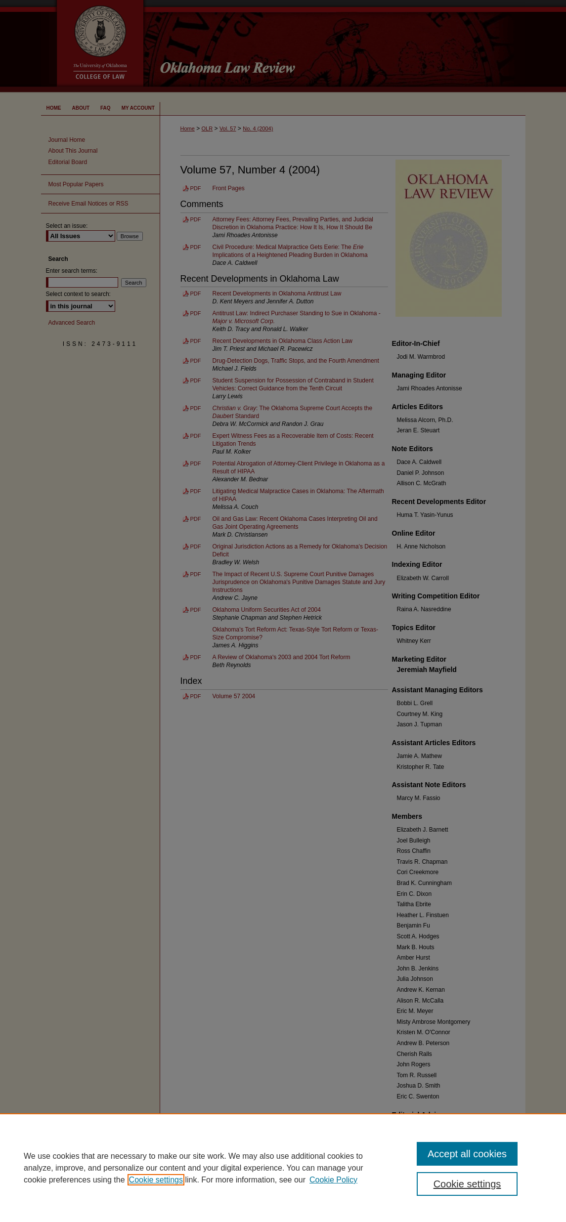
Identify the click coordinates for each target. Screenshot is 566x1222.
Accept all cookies (467, 1153)
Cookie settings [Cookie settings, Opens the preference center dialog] (467, 1184)
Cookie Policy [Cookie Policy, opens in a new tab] (333, 1180)
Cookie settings (156, 1180)
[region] (283, 1167)
